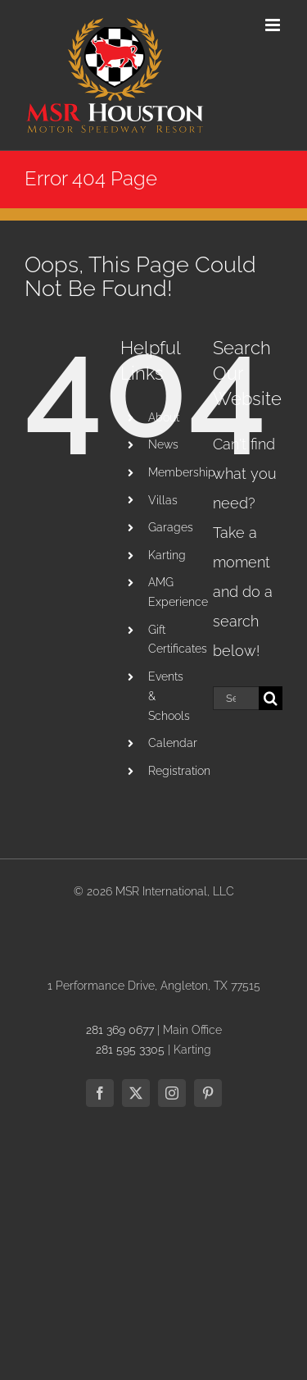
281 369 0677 (120, 1029)
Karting (167, 555)
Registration (179, 770)
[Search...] (236, 698)
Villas (163, 500)
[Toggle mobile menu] (273, 25)
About (163, 417)
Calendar (172, 742)
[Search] (270, 698)
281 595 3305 (130, 1049)
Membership (181, 472)
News (163, 444)
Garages (170, 527)
